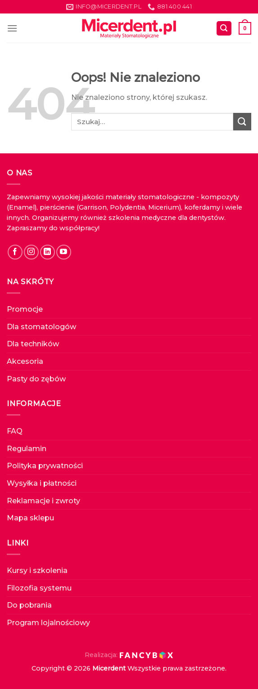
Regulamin (26, 448)
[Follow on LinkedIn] (47, 252)
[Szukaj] (224, 28)
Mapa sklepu (30, 518)
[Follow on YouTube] (63, 252)
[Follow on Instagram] (31, 252)
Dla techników (33, 344)
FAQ (15, 431)
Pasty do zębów (36, 379)
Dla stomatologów (41, 326)
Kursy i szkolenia (37, 570)
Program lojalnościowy (48, 622)
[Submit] (242, 121)
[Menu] (12, 28)
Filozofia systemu (39, 588)
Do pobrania (29, 605)
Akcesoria (25, 361)
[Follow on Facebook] (15, 252)
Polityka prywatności (45, 465)
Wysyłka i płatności (42, 483)
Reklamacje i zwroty (43, 501)
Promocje (25, 309)
